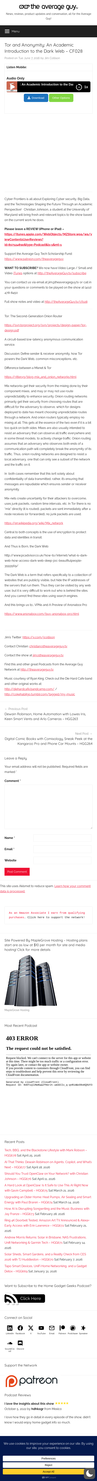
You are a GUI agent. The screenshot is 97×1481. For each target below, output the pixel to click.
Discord (20, 1349)
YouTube (41, 1333)
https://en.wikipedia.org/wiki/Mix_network (34, 523)
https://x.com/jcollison (39, 637)
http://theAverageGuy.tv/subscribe (62, 273)
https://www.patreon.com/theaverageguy (34, 259)
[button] (89, 1473)
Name (10, 838)
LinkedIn (10, 1333)
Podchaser (73, 1333)
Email (9, 849)
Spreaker (83, 1333)
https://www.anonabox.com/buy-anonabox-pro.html (42, 614)
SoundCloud (10, 1350)
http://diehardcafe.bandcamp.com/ (29, 689)
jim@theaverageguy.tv (48, 655)
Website (11, 860)
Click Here (30, 1298)
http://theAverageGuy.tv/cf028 (66, 302)
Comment (13, 781)
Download (38, 97)
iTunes (17, 273)
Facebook (20, 1333)
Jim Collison (52, 58)
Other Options (61, 97)
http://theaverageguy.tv (37, 669)
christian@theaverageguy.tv (48, 646)
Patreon (62, 1333)
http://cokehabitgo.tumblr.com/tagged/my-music (40, 694)
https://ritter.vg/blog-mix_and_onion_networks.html (40, 377)
